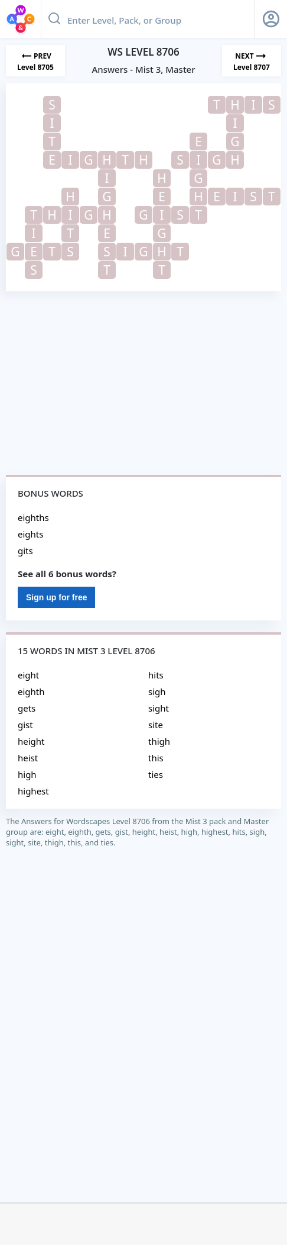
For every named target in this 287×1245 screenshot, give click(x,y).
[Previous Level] (35, 60)
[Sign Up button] (271, 19)
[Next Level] (251, 60)
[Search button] (54, 19)
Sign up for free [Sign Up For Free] (56, 597)
